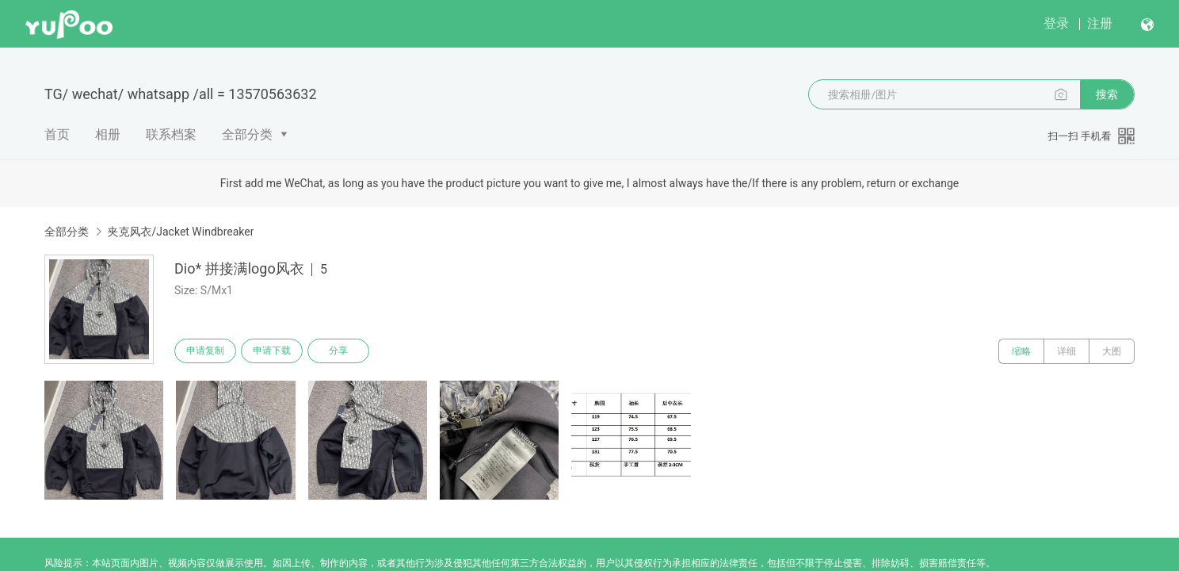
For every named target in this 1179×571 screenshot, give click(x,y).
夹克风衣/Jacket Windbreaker (180, 231)
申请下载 (279, 351)
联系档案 (171, 134)
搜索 (1107, 94)
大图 (1111, 351)
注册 (1099, 23)
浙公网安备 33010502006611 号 (315, 558)
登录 (1056, 23)
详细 (1066, 351)
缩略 (1021, 351)
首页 (57, 134)
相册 (107, 134)
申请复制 (208, 351)
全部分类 (247, 134)
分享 (350, 351)
